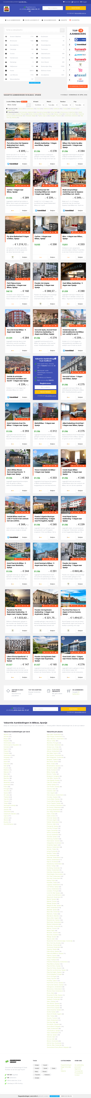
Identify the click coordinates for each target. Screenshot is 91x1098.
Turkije (65, 108)
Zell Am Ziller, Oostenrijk (54, 1045)
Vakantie (63, 20)
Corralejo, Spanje (52, 797)
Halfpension (19, 66)
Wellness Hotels (50, 71)
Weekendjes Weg (50, 66)
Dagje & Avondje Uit (31, 20)
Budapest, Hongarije (53, 776)
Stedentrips (50, 41)
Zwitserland (7, 811)
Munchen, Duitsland (53, 935)
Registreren (75, 2)
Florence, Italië (51, 824)
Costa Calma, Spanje (53, 801)
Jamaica (6, 818)
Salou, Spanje (51, 1001)
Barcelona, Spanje (42, 112)
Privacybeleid (79, 1073)
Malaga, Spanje (51, 903)
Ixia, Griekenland (52, 855)
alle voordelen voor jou (80, 13)
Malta (5, 774)
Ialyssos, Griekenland (53, 847)
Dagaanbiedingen (49, 20)
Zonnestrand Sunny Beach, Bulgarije (58, 1047)
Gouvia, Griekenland (53, 834)
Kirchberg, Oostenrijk (53, 868)
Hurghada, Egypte (52, 845)
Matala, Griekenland (53, 924)
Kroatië (6, 768)
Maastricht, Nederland (53, 897)
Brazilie (6, 822)
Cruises (19, 53)
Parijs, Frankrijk (46, 114)
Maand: (49, 101)
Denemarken (8, 743)
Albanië (6, 734)
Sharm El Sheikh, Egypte (54, 1014)
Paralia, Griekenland (53, 957)
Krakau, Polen (51, 880)
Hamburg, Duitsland (53, 839)
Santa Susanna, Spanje (54, 1010)
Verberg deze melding (66, 1096)
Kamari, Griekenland (53, 859)
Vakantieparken (50, 58)
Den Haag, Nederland (53, 811)
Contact (77, 1075)
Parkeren (47, 1074)
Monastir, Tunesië (52, 932)
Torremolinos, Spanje (53, 1030)
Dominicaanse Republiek (11, 745)
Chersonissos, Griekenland (67, 112)
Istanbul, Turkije (51, 853)
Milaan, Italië (50, 930)
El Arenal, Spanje (52, 818)
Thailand (6, 797)
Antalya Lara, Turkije (53, 747)
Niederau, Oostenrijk (53, 945)
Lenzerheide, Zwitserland (71, 115)
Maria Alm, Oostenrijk (53, 912)
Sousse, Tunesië (52, 1018)
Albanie (6, 820)
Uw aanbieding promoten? (77, 86)
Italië (38, 108)
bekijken (24, 164)
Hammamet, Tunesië (53, 841)
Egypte (6, 749)
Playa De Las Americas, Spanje (56, 970)
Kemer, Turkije (51, 866)
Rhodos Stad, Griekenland (55, 991)
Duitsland (9, 110)
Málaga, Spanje (51, 937)
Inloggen (83, 2)
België (6, 738)
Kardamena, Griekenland (54, 864)
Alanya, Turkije (58, 114)
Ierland (6, 759)
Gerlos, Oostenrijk (52, 832)
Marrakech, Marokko (53, 916)
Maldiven (6, 770)
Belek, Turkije (51, 764)
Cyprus (6, 816)
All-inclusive (19, 41)
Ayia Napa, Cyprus (52, 753)
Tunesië (6, 801)
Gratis (53, 1068)
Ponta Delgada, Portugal (54, 974)
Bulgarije (6, 741)
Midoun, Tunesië (52, 928)
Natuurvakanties (19, 79)
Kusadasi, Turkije (52, 882)
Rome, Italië (54, 112)
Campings (19, 49)
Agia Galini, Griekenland (54, 734)
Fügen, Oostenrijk (52, 830)
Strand (44, 1071)
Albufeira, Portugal (52, 743)
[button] (62, 30)
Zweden (6, 809)
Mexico (6, 780)
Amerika (6, 736)
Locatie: (16, 101)
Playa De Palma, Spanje (54, 968)
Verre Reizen (50, 62)
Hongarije (7, 757)
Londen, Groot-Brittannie (54, 895)
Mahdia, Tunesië (52, 901)
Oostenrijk (56, 108)
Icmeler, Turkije (51, 849)
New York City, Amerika (54, 943)
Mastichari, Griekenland (54, 922)
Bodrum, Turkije (51, 774)
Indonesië (7, 764)
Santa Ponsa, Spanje (53, 1007)
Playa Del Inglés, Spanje (54, 972)
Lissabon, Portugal (20, 114)
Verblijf (37, 1068)
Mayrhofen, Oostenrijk (53, 926)
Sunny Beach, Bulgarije (54, 1026)
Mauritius (6, 778)
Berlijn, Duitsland (33, 114)
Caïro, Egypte (51, 793)
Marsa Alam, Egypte (53, 918)
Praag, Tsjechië (51, 978)
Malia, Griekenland (52, 907)
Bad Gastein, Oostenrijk (54, 755)
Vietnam (6, 807)
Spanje (20, 108)
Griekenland (30, 108)
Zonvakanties (50, 75)
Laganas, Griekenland (53, 884)
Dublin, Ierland (51, 816)
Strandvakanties (50, 45)
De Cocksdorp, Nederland (27, 112)
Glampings (19, 62)
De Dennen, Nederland (54, 807)
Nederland (46, 108)
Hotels (19, 71)
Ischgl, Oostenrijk (52, 851)
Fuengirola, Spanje (52, 826)
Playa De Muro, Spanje (53, 966)
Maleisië (6, 772)
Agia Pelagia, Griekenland (54, 736)
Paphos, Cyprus (42, 115)
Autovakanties (19, 45)
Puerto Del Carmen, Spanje (55, 985)
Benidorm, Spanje (52, 768)
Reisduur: (63, 101)
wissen (24, 101)
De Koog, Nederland (53, 809)
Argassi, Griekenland (53, 749)
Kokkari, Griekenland (53, 870)
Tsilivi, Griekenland (52, 1032)
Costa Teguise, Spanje (54, 803)
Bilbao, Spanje (51, 772)
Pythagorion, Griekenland (54, 987)
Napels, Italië (51, 939)
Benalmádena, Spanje (53, 766)
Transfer (37, 1074)
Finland (6, 751)
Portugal (73, 108)
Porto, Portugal (51, 976)
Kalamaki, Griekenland (53, 857)
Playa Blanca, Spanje (53, 964)
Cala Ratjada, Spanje (53, 780)
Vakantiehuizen (50, 53)
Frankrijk (6, 753)
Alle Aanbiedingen (12, 20)
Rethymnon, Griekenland (54, 989)
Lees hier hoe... (23, 1)
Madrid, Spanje (51, 899)
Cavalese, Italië (51, 791)
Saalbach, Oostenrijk (53, 999)
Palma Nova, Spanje (53, 951)
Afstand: (35, 101)
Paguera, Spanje (52, 949)
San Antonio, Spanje (53, 1003)
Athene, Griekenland (53, 751)
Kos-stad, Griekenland (53, 878)
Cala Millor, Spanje (52, 778)
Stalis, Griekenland (52, 1020)
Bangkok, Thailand (55, 115)
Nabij (36, 1071)
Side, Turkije (50, 1016)
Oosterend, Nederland (53, 947)
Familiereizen (19, 58)
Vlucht (45, 1065)
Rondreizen (50, 36)
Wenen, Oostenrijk (52, 1041)
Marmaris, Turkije (52, 914)
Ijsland (6, 761)
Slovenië (6, 791)
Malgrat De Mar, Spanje (54, 905)
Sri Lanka (6, 795)
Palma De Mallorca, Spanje (55, 953)
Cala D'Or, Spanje (52, 782)
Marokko (6, 776)
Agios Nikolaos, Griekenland (55, 738)
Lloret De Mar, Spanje (53, 893)
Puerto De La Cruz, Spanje (55, 982)
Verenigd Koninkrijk (9, 805)
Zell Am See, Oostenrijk (54, 1043)
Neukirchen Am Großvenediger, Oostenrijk (59, 941)
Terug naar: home (35, 82)
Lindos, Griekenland (53, 889)
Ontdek (37, 1078)
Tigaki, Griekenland (52, 1028)
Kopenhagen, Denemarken (55, 874)
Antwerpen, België (30, 115)
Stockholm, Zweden (53, 1024)
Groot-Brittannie (8, 824)
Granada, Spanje (52, 836)
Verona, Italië (51, 1039)
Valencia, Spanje (52, 1035)
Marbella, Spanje (52, 909)
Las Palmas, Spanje (53, 887)
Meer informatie (55, 1096)
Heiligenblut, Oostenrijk (54, 843)
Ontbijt (37, 1065)
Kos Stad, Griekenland (53, 876)
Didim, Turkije (51, 814)
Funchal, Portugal (52, 828)
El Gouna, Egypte (52, 820)
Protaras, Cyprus (52, 980)
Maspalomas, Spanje (53, 920)
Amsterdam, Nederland (54, 745)
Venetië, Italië (51, 1037)
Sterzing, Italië (51, 1022)
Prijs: (75, 101)
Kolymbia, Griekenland (53, 872)
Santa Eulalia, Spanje (53, 1005)
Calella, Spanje (51, 784)
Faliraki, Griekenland (53, 822)
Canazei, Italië (51, 789)
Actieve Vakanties (19, 36)
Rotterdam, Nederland (53, 997)
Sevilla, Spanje (51, 1012)
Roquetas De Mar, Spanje (54, 995)
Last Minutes (19, 75)
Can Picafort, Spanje (53, 786)
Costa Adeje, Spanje (53, 799)
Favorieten (67, 2)
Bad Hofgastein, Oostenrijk (55, 757)
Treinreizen (50, 49)
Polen (5, 786)
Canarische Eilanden (10, 814)
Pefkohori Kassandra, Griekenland (57, 962)
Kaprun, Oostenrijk (52, 861)
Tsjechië (6, 799)
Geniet (45, 1068)
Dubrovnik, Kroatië (71, 114)
